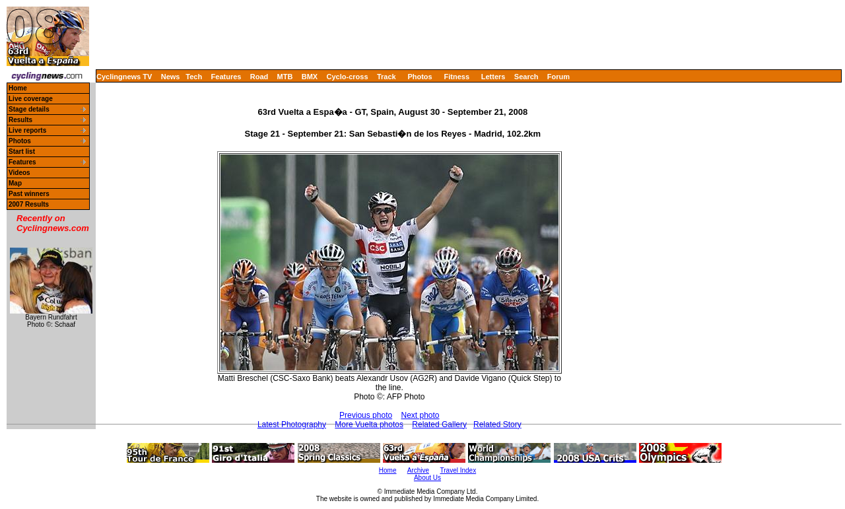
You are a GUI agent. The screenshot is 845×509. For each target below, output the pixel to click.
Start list (22, 151)
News (170, 77)
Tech (194, 77)
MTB (285, 77)
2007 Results (29, 204)
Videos (19, 172)
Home (18, 88)
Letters (493, 77)
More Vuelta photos (369, 424)
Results (20, 119)
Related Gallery (439, 424)
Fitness (456, 77)
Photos (419, 77)
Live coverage (31, 98)
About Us (427, 477)
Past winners (29, 193)
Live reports (27, 130)
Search (526, 77)
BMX (310, 77)
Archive (418, 470)
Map (15, 183)
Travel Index (458, 470)
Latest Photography (291, 424)
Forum (558, 77)
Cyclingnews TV (124, 77)
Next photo (420, 415)
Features (226, 77)
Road (259, 77)
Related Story (497, 424)
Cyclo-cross (347, 77)
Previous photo (365, 415)
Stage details (29, 109)
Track (386, 77)
